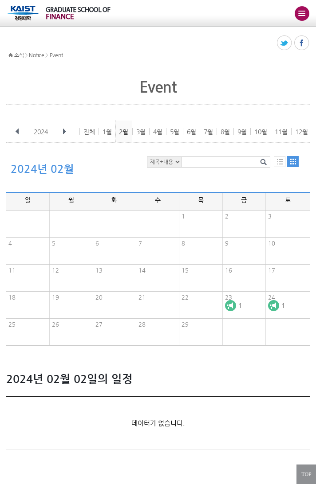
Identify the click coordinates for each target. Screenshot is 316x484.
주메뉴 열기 (302, 13)
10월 (260, 131)
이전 (17, 132)
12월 (301, 131)
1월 (107, 131)
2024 (42, 131)
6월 (191, 131)
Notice (36, 55)
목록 (279, 161)
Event (56, 55)
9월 (242, 131)
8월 (225, 131)
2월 (123, 131)
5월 (174, 131)
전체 (89, 131)
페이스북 (302, 43)
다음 (64, 132)
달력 (293, 161)
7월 (208, 131)
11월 (281, 131)
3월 (141, 131)
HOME (10, 55)
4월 (157, 131)
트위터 (284, 43)
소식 (19, 55)
